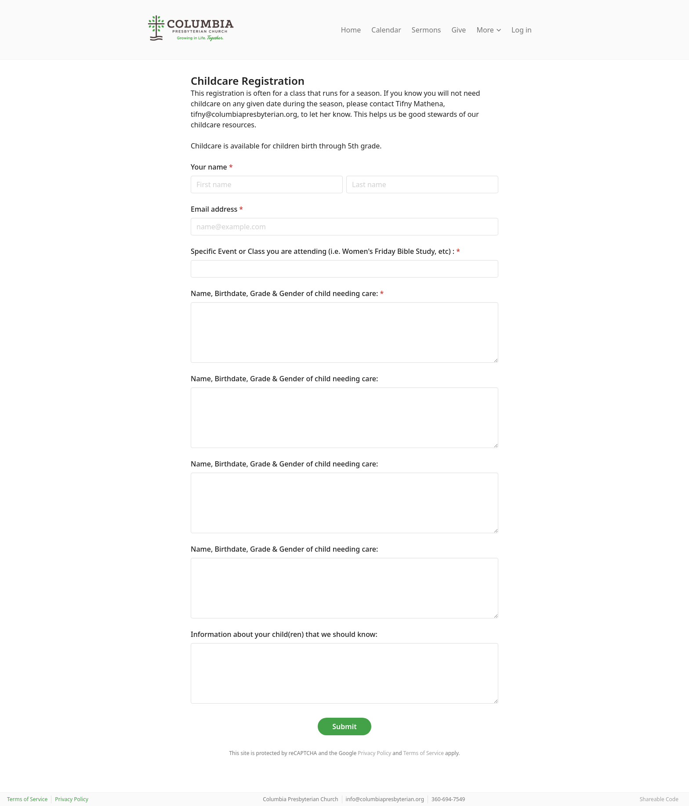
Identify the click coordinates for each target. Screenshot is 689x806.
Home (351, 30)
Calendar (386, 30)
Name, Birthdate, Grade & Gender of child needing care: (287, 293)
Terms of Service (423, 753)
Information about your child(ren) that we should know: (284, 634)
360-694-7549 (448, 799)
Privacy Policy (374, 753)
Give (458, 30)
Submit (344, 726)
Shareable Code (659, 799)
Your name (212, 167)
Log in (521, 30)
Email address (217, 209)
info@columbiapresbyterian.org (385, 799)
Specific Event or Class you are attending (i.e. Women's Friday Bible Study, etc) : (325, 251)
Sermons (426, 30)
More (488, 30)
